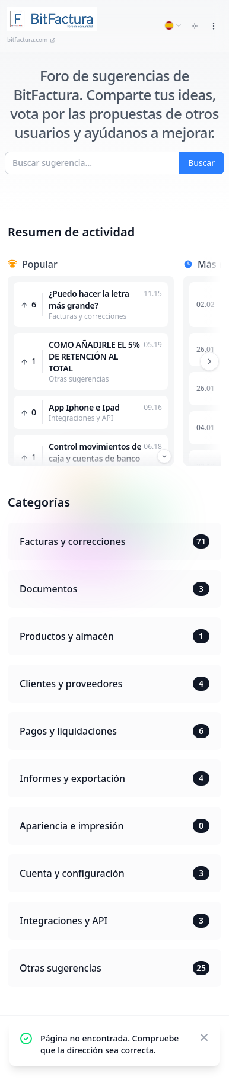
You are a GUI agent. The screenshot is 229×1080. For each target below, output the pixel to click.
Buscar (201, 162)
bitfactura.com (31, 40)
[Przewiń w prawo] (209, 361)
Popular (40, 264)
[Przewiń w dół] (164, 456)
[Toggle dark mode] (194, 26)
